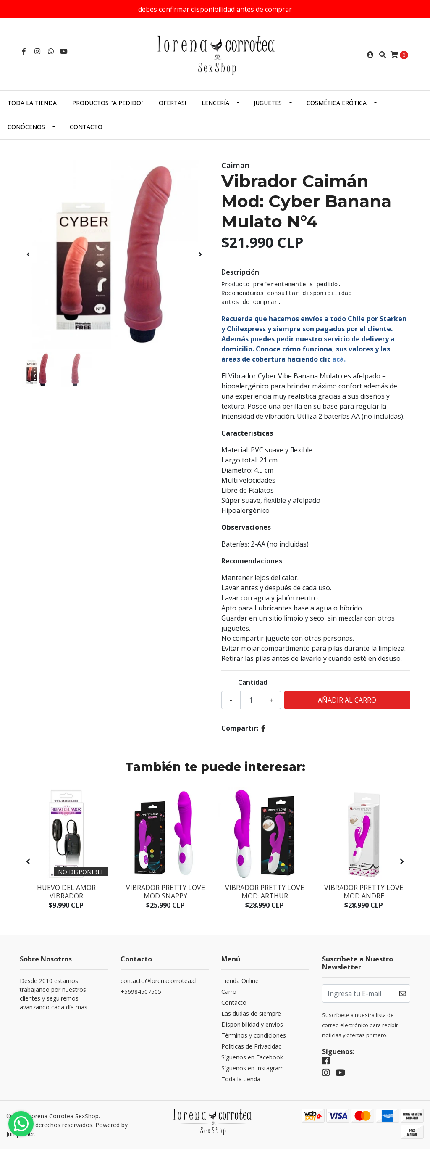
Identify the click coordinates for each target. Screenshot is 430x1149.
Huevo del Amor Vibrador (66, 891)
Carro (228, 992)
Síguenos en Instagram (252, 1068)
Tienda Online (240, 981)
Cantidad (252, 682)
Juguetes (268, 103)
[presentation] (28, 254)
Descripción (240, 272)
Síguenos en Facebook (252, 1057)
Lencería (215, 103)
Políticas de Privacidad (251, 1046)
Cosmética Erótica (337, 103)
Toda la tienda (32, 103)
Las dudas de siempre (251, 1013)
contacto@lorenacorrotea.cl (159, 981)
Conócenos (26, 127)
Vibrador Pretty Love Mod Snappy (165, 891)
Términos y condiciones (253, 1035)
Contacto (86, 127)
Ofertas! (172, 103)
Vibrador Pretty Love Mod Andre (363, 891)
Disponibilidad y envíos (252, 1024)
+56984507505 (141, 992)
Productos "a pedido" (108, 103)
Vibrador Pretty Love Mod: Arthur (264, 891)
